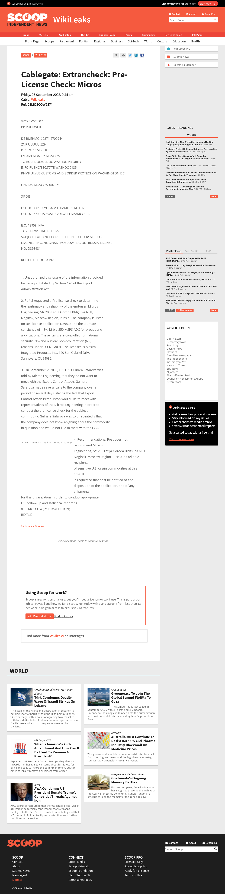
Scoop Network (79, 866)
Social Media (77, 861)
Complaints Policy (80, 879)
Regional (100, 41)
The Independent (177, 358)
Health (195, 41)
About (16, 866)
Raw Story (172, 345)
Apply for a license (137, 870)
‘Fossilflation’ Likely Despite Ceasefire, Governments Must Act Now (185, 187)
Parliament (67, 41)
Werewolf (44, 34)
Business (117, 41)
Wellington (65, 34)
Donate (17, 879)
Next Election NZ (79, 875)
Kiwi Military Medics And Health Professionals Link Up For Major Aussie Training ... (191, 173)
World (148, 41)
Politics (84, 41)
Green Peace (174, 382)
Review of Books (173, 34)
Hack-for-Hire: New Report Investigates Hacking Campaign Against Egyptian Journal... (190, 143)
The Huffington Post (178, 375)
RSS (169, 196)
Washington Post (176, 362)
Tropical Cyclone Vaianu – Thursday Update (187, 279)
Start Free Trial (208, 3)
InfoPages (197, 34)
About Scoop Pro (136, 866)
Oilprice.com (174, 338)
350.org (207, 189)
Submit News (21, 870)
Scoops (49, 41)
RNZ (204, 182)
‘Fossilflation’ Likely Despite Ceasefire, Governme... (191, 265)
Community (148, 34)
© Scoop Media (22, 888)
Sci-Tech (133, 41)
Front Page (32, 41)
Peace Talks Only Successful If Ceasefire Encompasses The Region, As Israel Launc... (188, 157)
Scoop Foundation (81, 870)
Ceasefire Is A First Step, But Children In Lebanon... (191, 293)
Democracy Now (176, 342)
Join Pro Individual (40, 616)
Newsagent (19, 875)
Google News (174, 348)
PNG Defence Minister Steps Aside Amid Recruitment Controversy (186, 180)
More (214, 196)
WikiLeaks (41, 55)
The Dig (85, 34)
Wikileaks (38, 99)
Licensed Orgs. (134, 861)
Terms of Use (133, 875)
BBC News (173, 368)
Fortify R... (202, 151)
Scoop (26, 34)
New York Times (176, 365)
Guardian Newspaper (179, 355)
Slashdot (172, 352)
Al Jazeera (172, 372)
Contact (17, 861)
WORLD (19, 670)
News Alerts (184, 310)
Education (179, 41)
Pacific (129, 34)
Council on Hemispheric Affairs (185, 378)
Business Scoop (107, 34)
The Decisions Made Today (179, 165)
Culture (162, 41)
